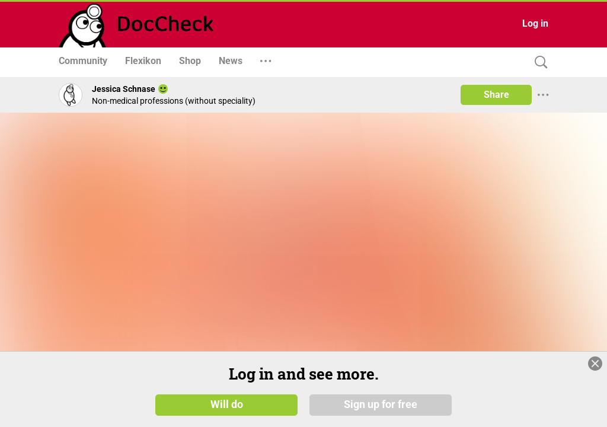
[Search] (538, 62)
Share (496, 94)
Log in (535, 23)
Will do (226, 404)
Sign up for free (380, 404)
